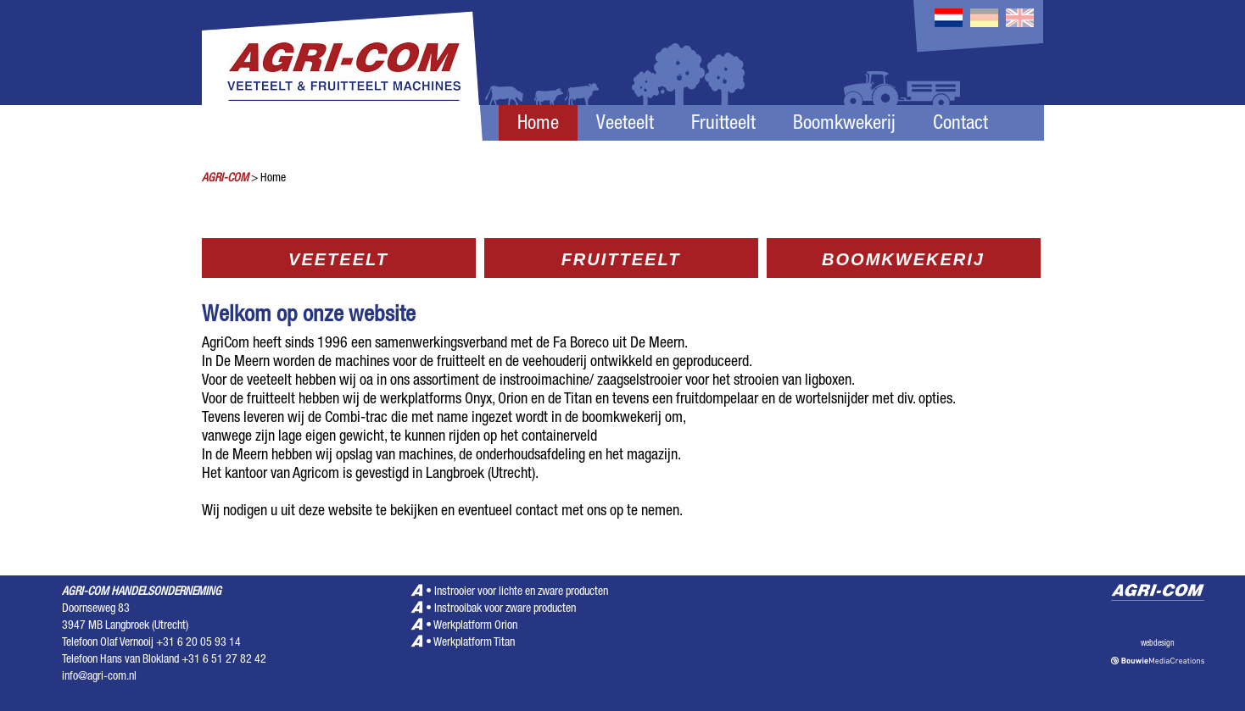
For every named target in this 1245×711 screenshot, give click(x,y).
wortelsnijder (832, 400)
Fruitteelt (723, 125)
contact (537, 511)
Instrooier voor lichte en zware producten (521, 592)
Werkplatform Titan (474, 643)
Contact (960, 125)
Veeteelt (625, 125)
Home (538, 125)
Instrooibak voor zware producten (505, 609)
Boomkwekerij (844, 125)
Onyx (478, 400)
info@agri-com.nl (99, 677)
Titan (578, 400)
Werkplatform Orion (475, 626)
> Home (268, 179)
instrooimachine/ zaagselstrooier (591, 381)
